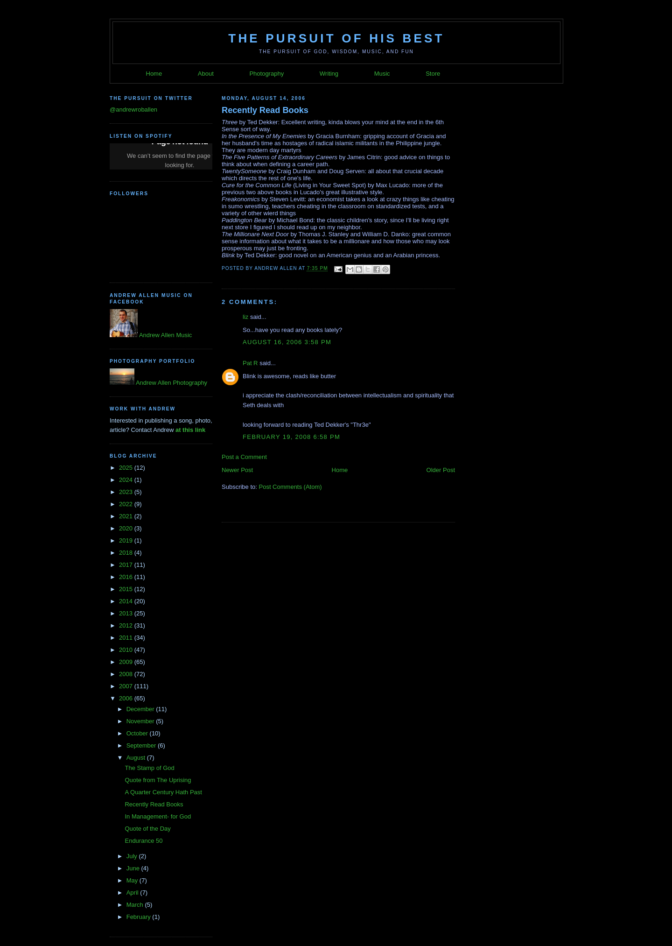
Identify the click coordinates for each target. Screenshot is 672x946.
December (141, 709)
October (138, 733)
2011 (126, 637)
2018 (126, 552)
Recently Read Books (154, 804)
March (135, 904)
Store (433, 73)
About (206, 73)
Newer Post (237, 469)
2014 (126, 601)
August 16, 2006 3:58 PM (287, 342)
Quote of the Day (147, 828)
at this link (190, 429)
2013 (126, 613)
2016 (126, 576)
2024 (126, 479)
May (133, 880)
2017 (126, 564)
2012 (126, 625)
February (139, 916)
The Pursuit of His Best (336, 38)
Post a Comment (244, 456)
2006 (126, 698)
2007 (126, 686)
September (142, 745)
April (133, 892)
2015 (126, 589)
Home (154, 73)
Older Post (441, 469)
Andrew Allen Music (165, 335)
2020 (126, 528)
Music (382, 73)
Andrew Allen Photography (170, 382)
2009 (126, 661)
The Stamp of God (149, 767)
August (136, 757)
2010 (126, 649)
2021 (126, 516)
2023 (126, 491)
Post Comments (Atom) (290, 486)
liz (245, 316)
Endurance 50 (143, 840)
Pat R (250, 363)
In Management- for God (158, 816)
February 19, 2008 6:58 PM (291, 436)
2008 (126, 674)
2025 (126, 467)
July (132, 856)
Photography (266, 73)
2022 (126, 504)
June (133, 868)
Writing (329, 73)
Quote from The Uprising (158, 780)
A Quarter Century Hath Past (163, 792)
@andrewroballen (133, 109)
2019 (126, 540)
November (141, 721)
